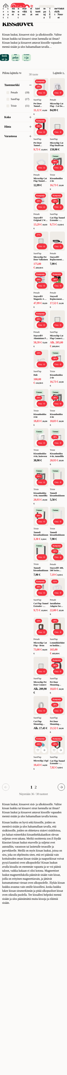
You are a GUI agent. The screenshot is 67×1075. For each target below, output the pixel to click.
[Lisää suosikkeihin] (38, 750)
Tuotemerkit (56, 8)
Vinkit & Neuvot (61, 13)
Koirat (4, 10)
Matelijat (31, 8)
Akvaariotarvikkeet (24, 8)
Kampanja (44, 10)
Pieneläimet (13, 8)
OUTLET (50, 10)
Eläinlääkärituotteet (37, 8)
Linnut (18, 10)
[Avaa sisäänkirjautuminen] (6, 6)
